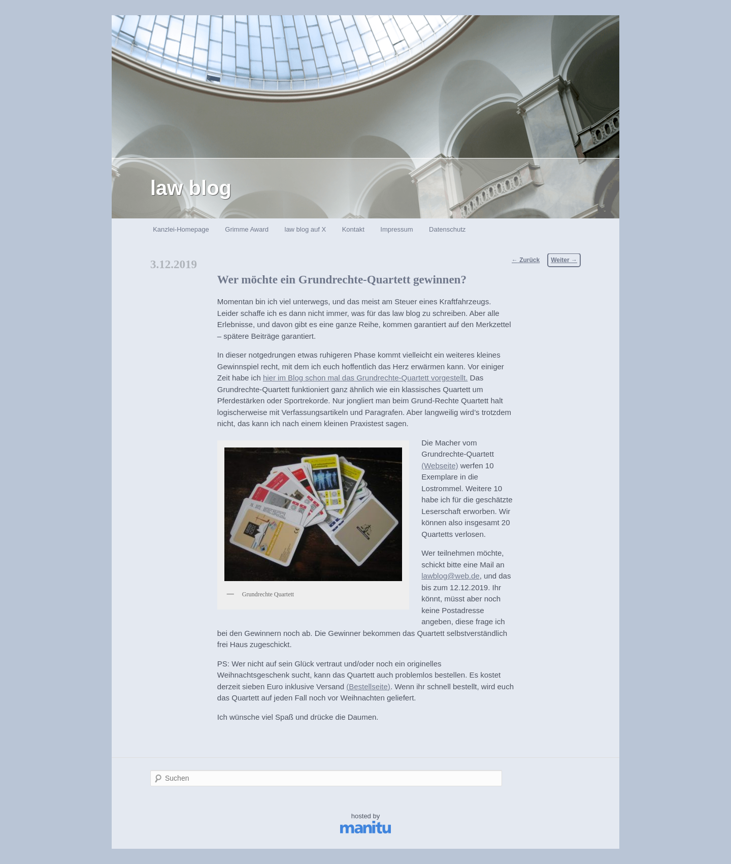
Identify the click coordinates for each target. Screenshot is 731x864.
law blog (190, 188)
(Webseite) (439, 465)
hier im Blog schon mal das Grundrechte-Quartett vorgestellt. (365, 377)
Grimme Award (247, 229)
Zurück (526, 260)
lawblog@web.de (450, 575)
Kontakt (353, 229)
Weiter (564, 260)
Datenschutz (447, 229)
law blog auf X (305, 229)
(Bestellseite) (368, 686)
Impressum (396, 229)
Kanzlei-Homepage (181, 229)
